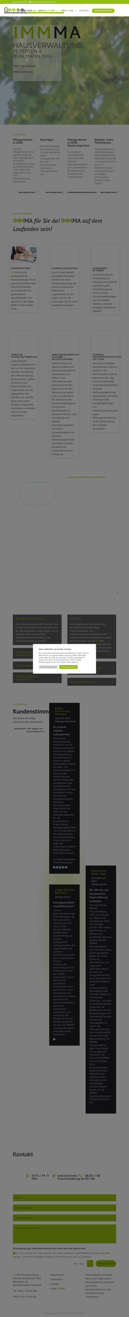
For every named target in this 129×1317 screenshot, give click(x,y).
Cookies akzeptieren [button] (68, 667)
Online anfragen (103, 11)
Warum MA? (47, 11)
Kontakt (84, 11)
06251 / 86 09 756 (21, 2)
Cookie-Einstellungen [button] (48, 667)
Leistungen (27, 11)
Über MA (67, 11)
